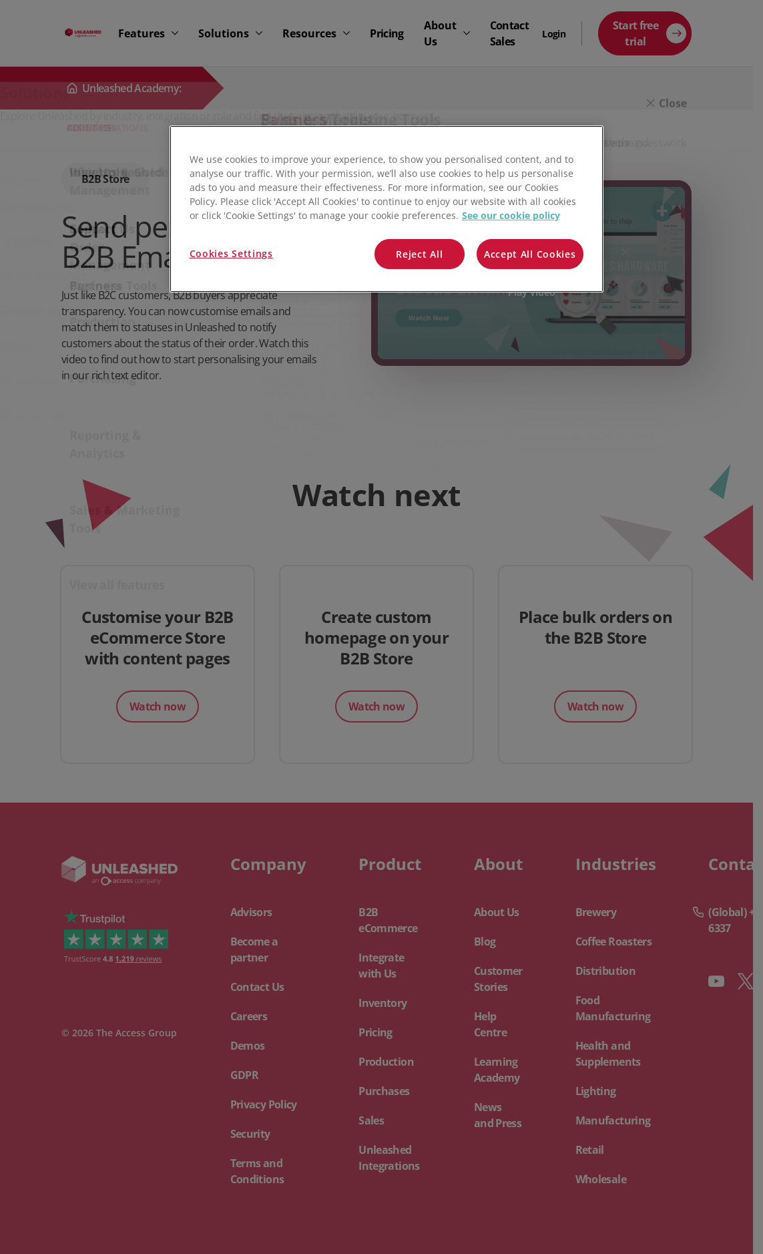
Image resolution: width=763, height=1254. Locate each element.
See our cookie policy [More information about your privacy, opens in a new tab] (511, 215)
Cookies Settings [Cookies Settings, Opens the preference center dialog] (231, 253)
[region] (386, 209)
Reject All (419, 254)
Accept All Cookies (530, 254)
